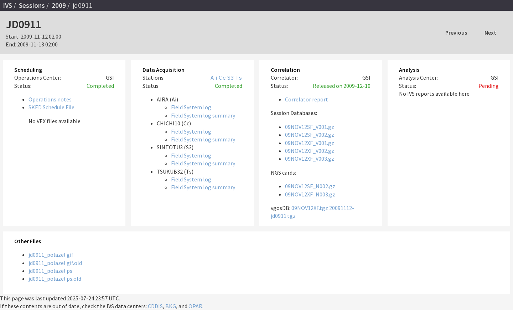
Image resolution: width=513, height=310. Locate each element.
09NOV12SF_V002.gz (309, 134)
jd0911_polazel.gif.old (55, 262)
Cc (222, 77)
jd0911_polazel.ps (50, 270)
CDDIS (155, 306)
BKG (170, 306)
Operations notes (50, 99)
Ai (214, 77)
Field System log (191, 107)
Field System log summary (203, 115)
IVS (7, 5)
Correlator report (306, 99)
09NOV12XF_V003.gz (309, 158)
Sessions (32, 5)
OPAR (195, 306)
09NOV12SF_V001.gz (309, 126)
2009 (59, 5)
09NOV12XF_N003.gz (310, 194)
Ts (238, 77)
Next (490, 32)
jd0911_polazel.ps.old (54, 278)
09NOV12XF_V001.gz (309, 142)
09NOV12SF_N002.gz (310, 186)
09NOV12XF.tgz (309, 207)
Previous (456, 32)
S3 (230, 77)
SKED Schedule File (51, 107)
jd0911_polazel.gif (50, 254)
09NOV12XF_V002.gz (309, 150)
